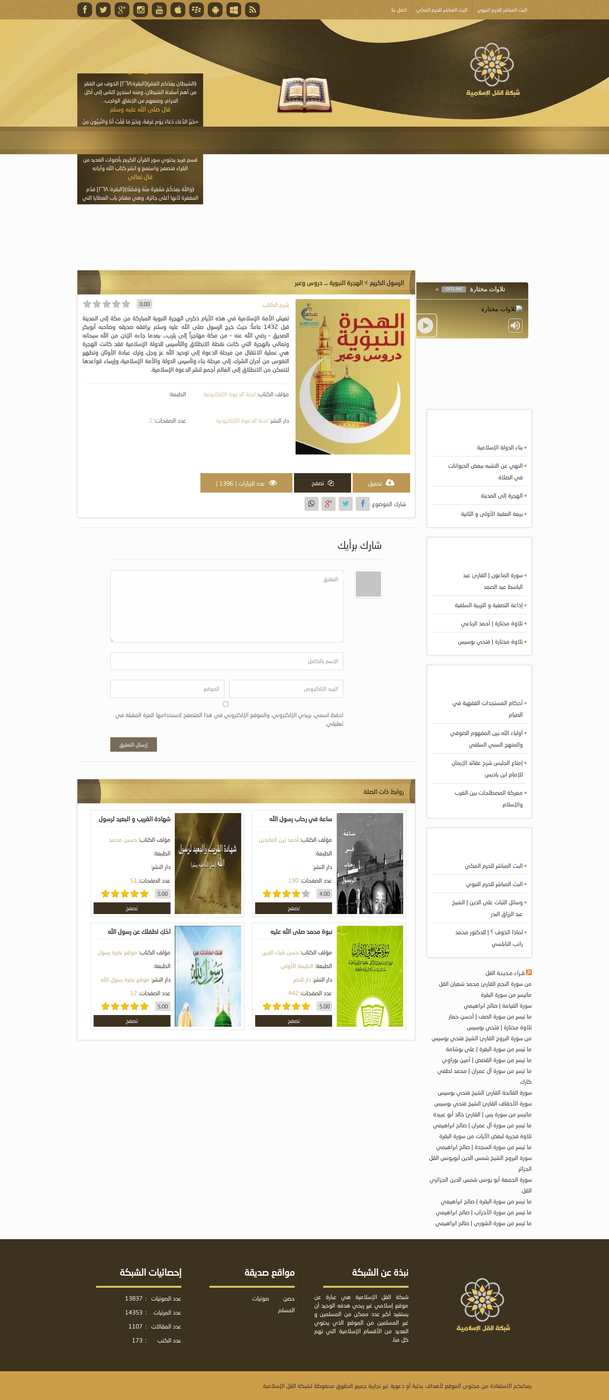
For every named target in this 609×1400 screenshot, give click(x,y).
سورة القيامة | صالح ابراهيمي (498, 1005)
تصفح (294, 908)
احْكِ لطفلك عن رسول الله (139, 931)
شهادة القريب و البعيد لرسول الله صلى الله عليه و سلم (135, 824)
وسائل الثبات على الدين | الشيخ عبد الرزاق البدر (487, 908)
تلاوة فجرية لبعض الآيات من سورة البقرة (485, 1135)
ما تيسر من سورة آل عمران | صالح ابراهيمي (482, 1124)
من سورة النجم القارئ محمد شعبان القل (485, 983)
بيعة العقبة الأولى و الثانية (492, 513)
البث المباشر (184, 228)
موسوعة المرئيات (410, 228)
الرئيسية (515, 228)
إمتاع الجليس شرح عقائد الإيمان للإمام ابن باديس (487, 768)
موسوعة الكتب (355, 228)
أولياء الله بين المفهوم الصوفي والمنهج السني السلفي (486, 738)
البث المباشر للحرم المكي (494, 865)
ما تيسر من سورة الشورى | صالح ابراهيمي (483, 1222)
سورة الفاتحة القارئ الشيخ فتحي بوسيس (485, 1092)
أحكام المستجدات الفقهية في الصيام (487, 708)
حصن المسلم (286, 1304)
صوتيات (260, 1298)
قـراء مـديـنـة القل (505, 972)
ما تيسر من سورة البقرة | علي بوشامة (489, 1048)
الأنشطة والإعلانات (238, 228)
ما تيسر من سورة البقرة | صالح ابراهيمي (486, 1201)
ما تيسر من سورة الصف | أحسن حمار (490, 1016)
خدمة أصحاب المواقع (128, 228)
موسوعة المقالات (299, 228)
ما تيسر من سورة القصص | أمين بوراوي (487, 1059)
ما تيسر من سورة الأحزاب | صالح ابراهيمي (484, 1211)
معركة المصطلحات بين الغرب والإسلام (489, 798)
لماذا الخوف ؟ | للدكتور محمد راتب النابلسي (489, 937)
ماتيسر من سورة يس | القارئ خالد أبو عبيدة (482, 1114)
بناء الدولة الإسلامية (500, 447)
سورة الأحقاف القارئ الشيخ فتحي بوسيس (483, 1103)
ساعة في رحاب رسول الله (300, 818)
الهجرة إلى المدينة (502, 495)
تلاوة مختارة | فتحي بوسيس (490, 641)
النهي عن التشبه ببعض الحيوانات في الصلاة (485, 471)
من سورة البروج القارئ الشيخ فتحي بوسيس (482, 1037)
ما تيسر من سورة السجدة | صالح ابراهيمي (484, 1146)
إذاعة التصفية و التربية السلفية (489, 604)
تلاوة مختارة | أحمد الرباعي (492, 623)
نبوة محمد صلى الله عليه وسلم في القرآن (301, 937)
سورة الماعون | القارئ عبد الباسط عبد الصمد (493, 580)
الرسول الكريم (387, 282)
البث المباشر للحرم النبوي (494, 883)
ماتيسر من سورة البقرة (506, 994)
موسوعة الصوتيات (468, 228)
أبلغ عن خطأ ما (506, 256)
